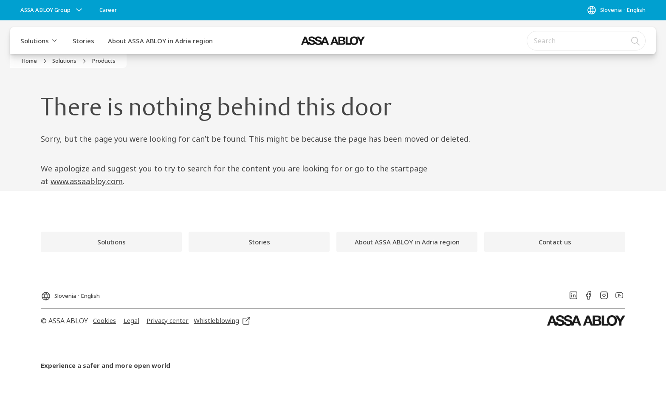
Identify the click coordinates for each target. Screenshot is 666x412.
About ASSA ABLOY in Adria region (160, 40)
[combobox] (586, 40)
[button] (54, 40)
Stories (83, 40)
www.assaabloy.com (87, 181)
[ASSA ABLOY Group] (52, 10)
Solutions (34, 40)
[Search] (636, 40)
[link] (108, 10)
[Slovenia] (616, 10)
